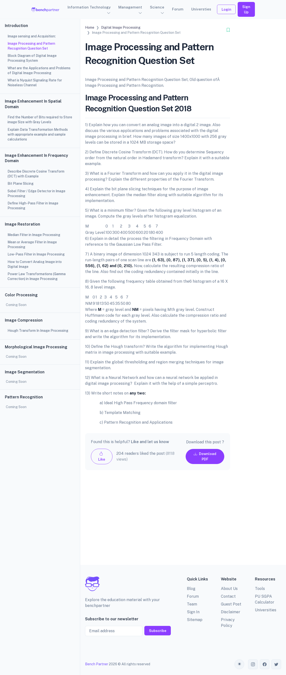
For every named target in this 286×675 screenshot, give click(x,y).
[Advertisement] (157, 521)
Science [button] (157, 7)
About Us (229, 588)
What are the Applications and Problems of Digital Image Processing (39, 70)
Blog (191, 588)
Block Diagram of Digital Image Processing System (32, 58)
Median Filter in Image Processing (34, 235)
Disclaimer (230, 612)
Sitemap (194, 619)
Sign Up (246, 9)
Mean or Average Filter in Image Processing (32, 244)
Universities (265, 610)
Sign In (193, 612)
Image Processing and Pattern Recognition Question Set (31, 46)
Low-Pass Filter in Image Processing (36, 254)
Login (226, 9)
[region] (40, 337)
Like (101, 456)
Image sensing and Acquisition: (32, 36)
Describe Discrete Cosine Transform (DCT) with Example (36, 173)
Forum (177, 9)
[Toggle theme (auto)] (239, 664)
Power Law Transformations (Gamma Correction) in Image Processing (37, 276)
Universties (201, 9)
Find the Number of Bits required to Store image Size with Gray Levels (40, 119)
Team (192, 604)
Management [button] (130, 7)
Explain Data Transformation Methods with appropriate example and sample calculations (38, 134)
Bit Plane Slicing (21, 183)
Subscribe (157, 631)
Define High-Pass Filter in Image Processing (33, 205)
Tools (260, 588)
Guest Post (231, 604)
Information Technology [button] (89, 7)
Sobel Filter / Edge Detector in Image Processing (36, 193)
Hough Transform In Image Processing (38, 331)
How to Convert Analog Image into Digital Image (35, 264)
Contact (228, 596)
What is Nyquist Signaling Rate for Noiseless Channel (35, 82)
